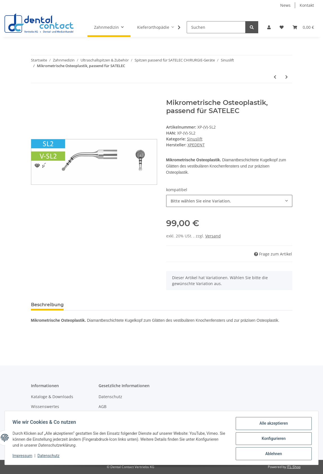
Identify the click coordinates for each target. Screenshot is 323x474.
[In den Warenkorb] (35, 95)
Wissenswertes (45, 406)
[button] (269, 27)
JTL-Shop (293, 466)
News (285, 5)
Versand (213, 236)
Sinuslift (194, 139)
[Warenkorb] (303, 27)
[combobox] (229, 201)
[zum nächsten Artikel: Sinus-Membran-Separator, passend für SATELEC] (286, 77)
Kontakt (307, 5)
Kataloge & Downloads (52, 396)
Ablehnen (272, 454)
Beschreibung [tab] (47, 304)
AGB (102, 406)
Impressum (24, 456)
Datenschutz (110, 396)
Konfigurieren (272, 439)
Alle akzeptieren (272, 424)
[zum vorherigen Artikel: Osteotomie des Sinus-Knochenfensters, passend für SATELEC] (275, 77)
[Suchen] (216, 27)
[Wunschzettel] (281, 27)
